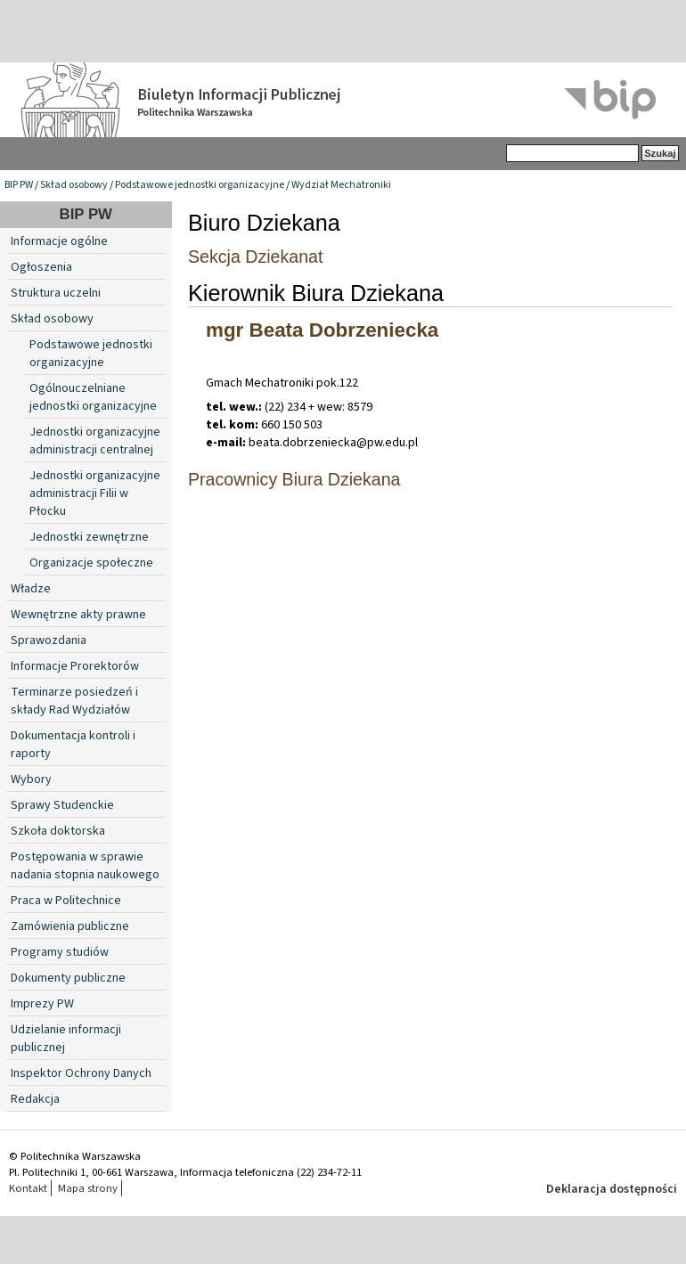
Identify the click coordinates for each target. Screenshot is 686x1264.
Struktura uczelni (56, 293)
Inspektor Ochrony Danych (81, 1073)
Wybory (31, 779)
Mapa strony (88, 1188)
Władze (31, 589)
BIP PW (18, 184)
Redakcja (35, 1099)
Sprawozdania (48, 640)
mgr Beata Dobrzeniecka (322, 330)
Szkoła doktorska (58, 831)
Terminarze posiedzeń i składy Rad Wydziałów (74, 701)
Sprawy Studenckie (62, 805)
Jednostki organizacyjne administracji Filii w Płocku (94, 493)
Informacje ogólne (59, 241)
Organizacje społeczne (91, 563)
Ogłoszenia (41, 267)
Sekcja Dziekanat (255, 256)
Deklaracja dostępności (611, 1189)
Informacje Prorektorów (75, 666)
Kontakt (28, 1188)
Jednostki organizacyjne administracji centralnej (94, 441)
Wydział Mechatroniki (341, 184)
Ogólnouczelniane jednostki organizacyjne (93, 397)
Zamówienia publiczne (70, 926)
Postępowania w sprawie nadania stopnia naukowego (85, 866)
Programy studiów (60, 952)
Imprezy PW (42, 1004)
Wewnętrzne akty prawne (78, 615)
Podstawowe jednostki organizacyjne (199, 184)
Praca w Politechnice (66, 900)
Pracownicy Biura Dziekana (294, 479)
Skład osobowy (74, 184)
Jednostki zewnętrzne (89, 537)
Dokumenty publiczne (68, 978)
